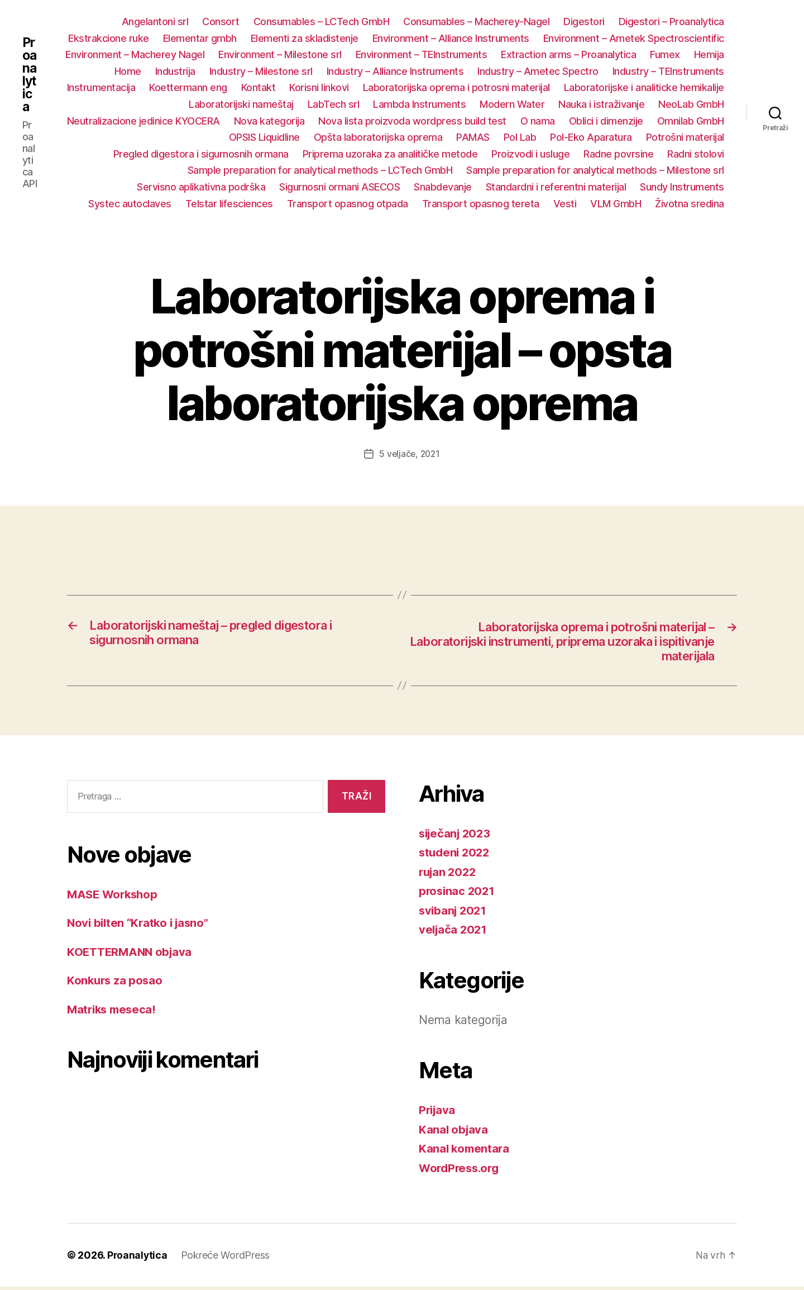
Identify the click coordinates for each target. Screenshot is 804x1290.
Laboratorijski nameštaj (241, 104)
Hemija (709, 54)
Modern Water (512, 104)
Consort (221, 21)
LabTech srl (334, 104)
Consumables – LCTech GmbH (321, 21)
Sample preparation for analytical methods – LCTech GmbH (320, 170)
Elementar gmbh (200, 38)
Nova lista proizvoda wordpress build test (412, 121)
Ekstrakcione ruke (108, 38)
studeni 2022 (456, 856)
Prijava (438, 1113)
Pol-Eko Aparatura (591, 137)
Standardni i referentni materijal (556, 187)
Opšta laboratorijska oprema (378, 137)
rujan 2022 (449, 875)
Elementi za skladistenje (304, 38)
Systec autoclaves (129, 204)
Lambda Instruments (419, 104)
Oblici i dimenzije (606, 121)
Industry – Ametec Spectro (538, 71)
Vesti (565, 204)
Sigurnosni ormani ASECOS (339, 187)
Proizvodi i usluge (530, 154)
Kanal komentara (465, 1152)
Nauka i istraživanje (601, 104)
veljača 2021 (454, 933)
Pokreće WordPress (226, 1258)
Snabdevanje (443, 187)
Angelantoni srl (155, 21)
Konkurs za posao (116, 983)
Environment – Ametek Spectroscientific (633, 38)
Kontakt (258, 87)
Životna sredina (689, 204)
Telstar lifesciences (229, 204)
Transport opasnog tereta (480, 204)
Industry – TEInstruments (668, 71)
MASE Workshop (114, 897)
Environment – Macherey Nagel (134, 54)
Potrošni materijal (685, 137)
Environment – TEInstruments (421, 54)
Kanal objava (454, 1132)
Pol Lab (520, 137)
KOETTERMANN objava (132, 954)
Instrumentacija (101, 87)
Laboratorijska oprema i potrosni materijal (456, 87)
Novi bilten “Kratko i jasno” (140, 925)
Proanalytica (29, 75)
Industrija (175, 71)
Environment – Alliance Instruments (450, 38)
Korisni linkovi (319, 87)
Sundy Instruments (682, 187)
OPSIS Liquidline (264, 137)
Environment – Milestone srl (280, 54)
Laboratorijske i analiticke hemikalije (644, 87)
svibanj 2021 (454, 913)
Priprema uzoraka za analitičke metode (390, 154)
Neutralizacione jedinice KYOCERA (143, 121)
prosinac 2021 (458, 894)
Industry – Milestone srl (261, 71)
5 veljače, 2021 (409, 453)
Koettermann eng (188, 87)
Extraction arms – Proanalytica (568, 54)
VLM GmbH (615, 204)
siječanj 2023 (457, 836)
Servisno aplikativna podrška (201, 187)
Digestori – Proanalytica (671, 21)
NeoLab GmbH (691, 104)
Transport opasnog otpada (347, 204)
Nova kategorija (269, 121)
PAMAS (473, 137)
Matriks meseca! (113, 1012)
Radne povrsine (618, 154)
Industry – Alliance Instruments (395, 71)
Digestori (584, 21)
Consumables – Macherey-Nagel (476, 21)
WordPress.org (461, 1171)
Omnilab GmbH (690, 121)
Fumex (665, 54)
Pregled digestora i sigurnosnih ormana (201, 154)
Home (127, 71)
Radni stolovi (695, 154)
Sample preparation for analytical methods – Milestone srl (595, 170)
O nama (537, 121)
